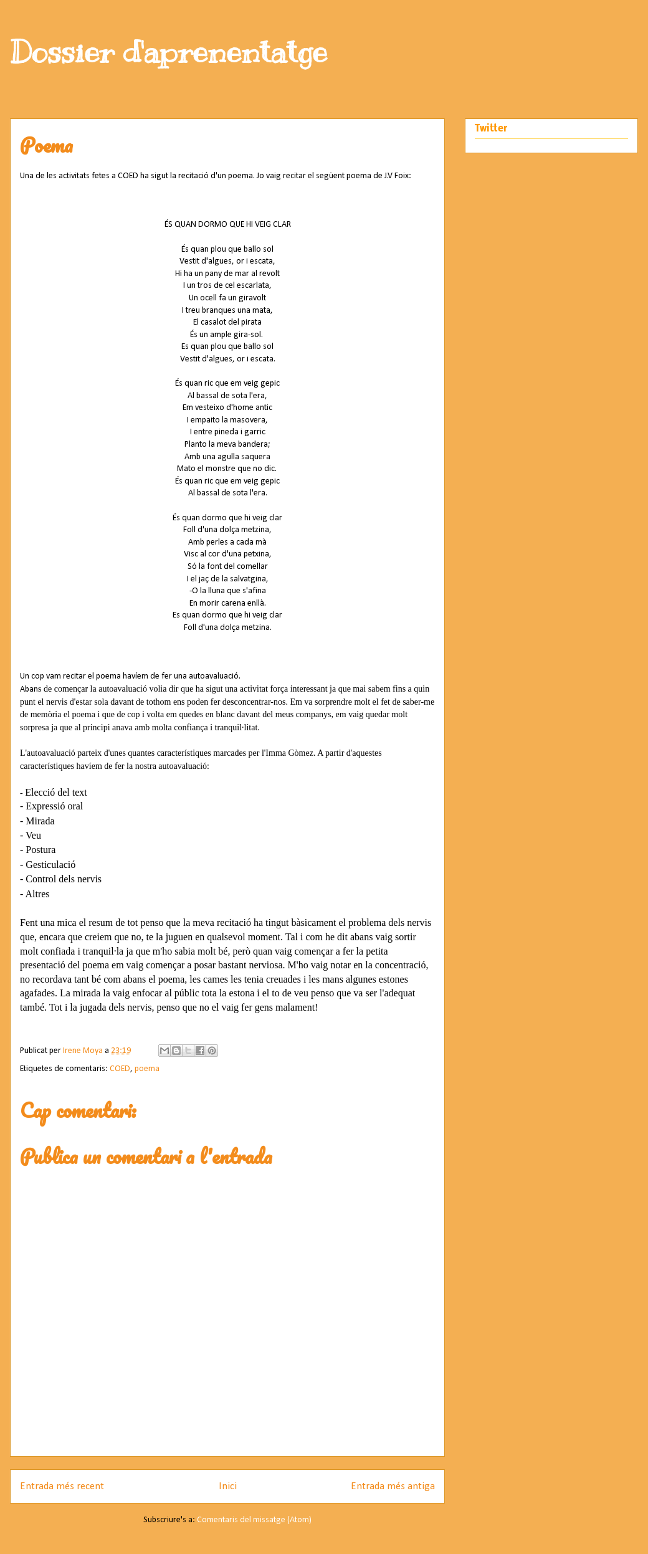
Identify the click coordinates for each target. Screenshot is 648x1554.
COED (120, 1069)
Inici (228, 1486)
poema (147, 1069)
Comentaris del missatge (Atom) (254, 1520)
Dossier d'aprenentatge (168, 51)
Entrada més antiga (393, 1486)
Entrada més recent (62, 1486)
